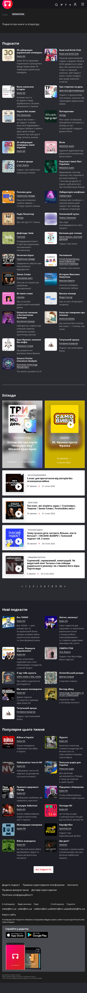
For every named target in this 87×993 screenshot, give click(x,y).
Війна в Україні (25, 747)
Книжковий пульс (69, 214)
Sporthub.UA (65, 839)
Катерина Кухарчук (68, 343)
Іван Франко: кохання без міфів (29, 340)
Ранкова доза (24, 192)
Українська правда (26, 196)
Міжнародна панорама (29, 835)
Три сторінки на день (71, 86)
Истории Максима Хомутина (69, 275)
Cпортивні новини (68, 691)
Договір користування (44, 900)
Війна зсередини (26, 851)
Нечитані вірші (25, 255)
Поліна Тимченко (67, 218)
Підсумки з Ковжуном (71, 797)
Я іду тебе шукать (26, 683)
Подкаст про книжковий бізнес (70, 349)
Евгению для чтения (70, 233)
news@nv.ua (9, 919)
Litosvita (20, 297)
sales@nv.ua (25, 919)
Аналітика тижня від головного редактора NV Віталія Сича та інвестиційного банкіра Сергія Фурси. (71, 761)
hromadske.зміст (25, 278)
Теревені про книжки (69, 268)
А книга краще (25, 161)
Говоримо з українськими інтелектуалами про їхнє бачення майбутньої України (71, 864)
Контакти (72, 895)
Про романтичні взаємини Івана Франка (28, 352)
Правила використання (15, 900)
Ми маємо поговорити (29, 699)
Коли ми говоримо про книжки (72, 313)
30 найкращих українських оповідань (29, 51)
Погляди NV (65, 816)
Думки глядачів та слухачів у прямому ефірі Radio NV (27, 710)
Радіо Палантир (25, 214)
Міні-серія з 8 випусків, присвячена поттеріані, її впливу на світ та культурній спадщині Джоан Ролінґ (71, 125)
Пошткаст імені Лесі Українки (70, 162)
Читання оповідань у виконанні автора (68, 286)
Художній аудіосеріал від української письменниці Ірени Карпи (71, 153)
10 (60, 596)
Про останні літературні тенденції (71, 303)
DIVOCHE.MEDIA (67, 319)
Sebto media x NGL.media (29, 687)
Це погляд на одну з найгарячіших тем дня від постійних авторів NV (71, 827)
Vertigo (62, 115)
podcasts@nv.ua (76, 919)
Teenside (21, 237)
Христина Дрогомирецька (71, 90)
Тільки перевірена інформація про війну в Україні (27, 758)
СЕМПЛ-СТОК (66, 658)
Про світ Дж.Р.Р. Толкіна (28, 222)
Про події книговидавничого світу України (70, 225)
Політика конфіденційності (17, 905)
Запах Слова (24, 274)
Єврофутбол (66, 835)
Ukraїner (63, 855)
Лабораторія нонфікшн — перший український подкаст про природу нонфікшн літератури (71, 204)
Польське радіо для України (70, 773)
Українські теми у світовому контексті (69, 711)
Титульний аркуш (69, 339)
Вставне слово (25, 293)
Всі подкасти (43, 879)
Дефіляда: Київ (25, 233)
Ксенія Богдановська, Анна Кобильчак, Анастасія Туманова (69, 261)
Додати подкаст (11, 895)
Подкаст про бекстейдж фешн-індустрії (70, 668)
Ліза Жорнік (65, 662)
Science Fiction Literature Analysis (27, 359)
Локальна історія (25, 346)
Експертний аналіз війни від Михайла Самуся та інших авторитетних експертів (29, 864)
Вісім (62, 142)
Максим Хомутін (67, 280)
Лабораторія (65, 196)
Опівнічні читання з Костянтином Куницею (27, 315)
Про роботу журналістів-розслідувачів (28, 693)
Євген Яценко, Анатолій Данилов (70, 238)
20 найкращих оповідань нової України (26, 145)
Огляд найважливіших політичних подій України (71, 807)
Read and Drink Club (70, 50)
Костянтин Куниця (26, 321)
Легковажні (65, 255)
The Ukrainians (24, 115)
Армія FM (21, 839)
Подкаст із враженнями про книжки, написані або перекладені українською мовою (71, 99)
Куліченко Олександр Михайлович (27, 366)
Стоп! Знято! (23, 165)
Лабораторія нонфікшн (72, 192)
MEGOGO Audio (66, 146)
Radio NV (21, 56)
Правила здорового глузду (27, 798)
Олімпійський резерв (71, 683)
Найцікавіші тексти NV (29, 772)
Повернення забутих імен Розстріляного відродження (29, 266)
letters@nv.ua (58, 919)
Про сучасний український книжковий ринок (28, 304)
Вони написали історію (25, 87)
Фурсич (63, 747)
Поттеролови (66, 111)
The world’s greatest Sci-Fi (29, 371)
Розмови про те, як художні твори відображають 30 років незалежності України (28, 102)
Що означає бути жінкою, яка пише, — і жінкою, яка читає (72, 326)
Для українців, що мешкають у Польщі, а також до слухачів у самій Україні (71, 788)
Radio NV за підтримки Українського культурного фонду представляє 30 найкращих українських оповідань (29, 66)
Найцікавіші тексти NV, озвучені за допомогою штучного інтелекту (28, 784)
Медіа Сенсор (65, 297)
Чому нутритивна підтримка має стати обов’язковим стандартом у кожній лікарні (29, 673)
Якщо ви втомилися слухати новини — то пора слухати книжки (28, 203)
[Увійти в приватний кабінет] (75, 4)
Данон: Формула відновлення (26, 659)
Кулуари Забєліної (27, 816)
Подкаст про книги (68, 243)
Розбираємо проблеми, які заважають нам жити (29, 809)
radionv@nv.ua (42, 919)
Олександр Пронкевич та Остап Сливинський (71, 704)
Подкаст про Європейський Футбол (70, 844)
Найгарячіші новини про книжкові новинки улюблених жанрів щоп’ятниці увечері (29, 330)
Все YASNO (22, 627)
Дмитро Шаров (66, 687)
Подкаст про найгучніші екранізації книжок (28, 171)
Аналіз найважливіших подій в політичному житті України (28, 827)
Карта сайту (9, 924)
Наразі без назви (26, 111)
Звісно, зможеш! (68, 627)
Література (18, 14)
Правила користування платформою (44, 895)
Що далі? (64, 851)
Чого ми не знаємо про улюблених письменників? (28, 285)
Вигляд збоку (66, 699)
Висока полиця (67, 293)
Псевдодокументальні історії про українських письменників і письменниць (28, 245)
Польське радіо (66, 779)
